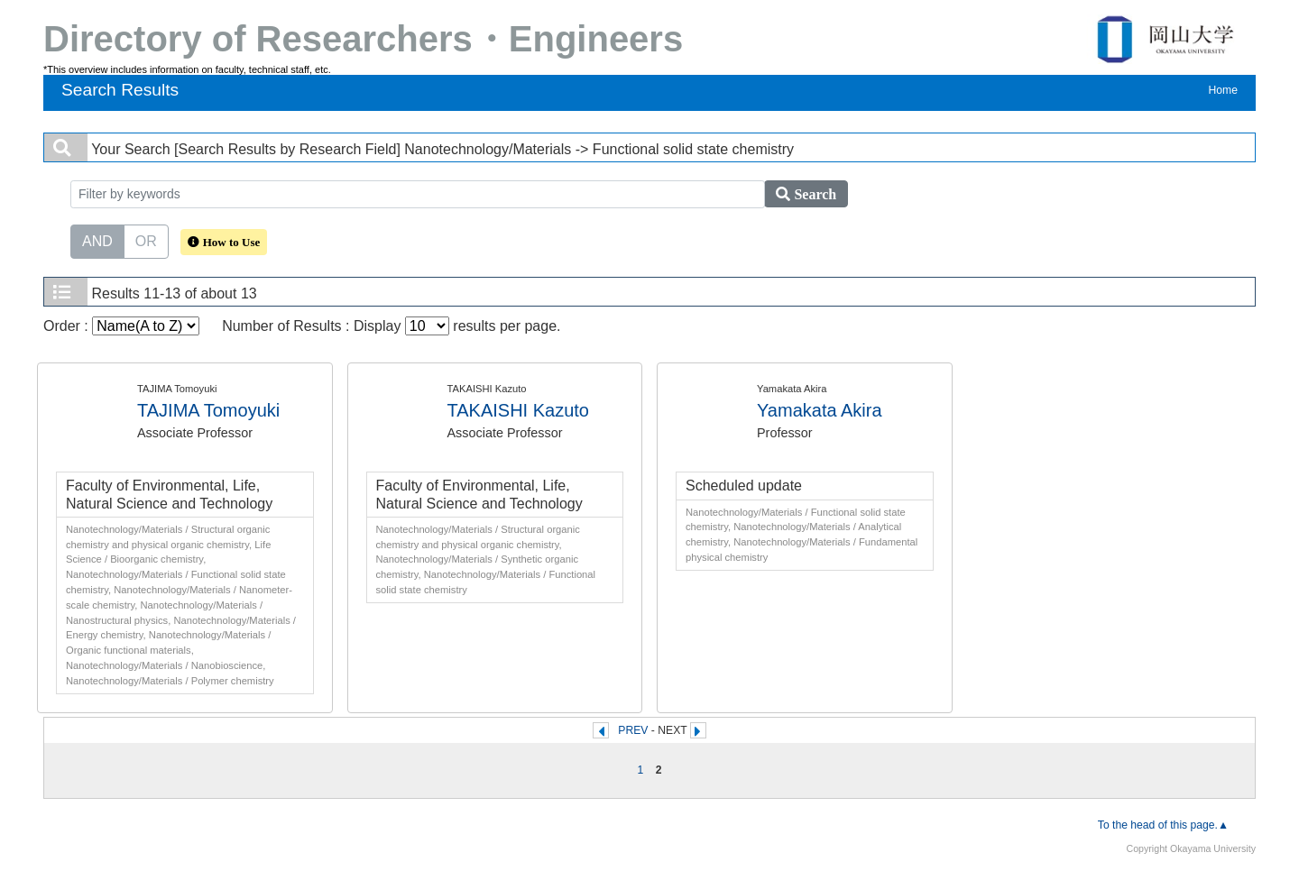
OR (146, 240)
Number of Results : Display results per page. (391, 325)
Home (1223, 90)
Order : (121, 325)
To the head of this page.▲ (1163, 825)
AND (97, 240)
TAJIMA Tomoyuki (208, 410)
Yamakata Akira (819, 410)
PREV (633, 730)
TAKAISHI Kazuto (518, 410)
